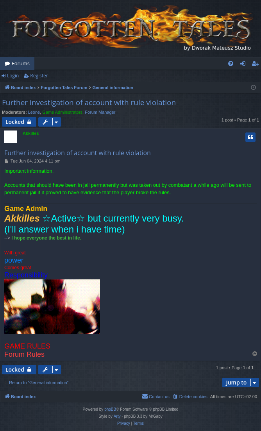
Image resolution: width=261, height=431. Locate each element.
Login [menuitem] (244, 65)
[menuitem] (231, 63)
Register (39, 75)
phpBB (110, 409)
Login (13, 75)
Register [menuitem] (256, 65)
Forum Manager (100, 112)
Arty (117, 416)
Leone (34, 112)
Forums (21, 63)
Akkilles (31, 133)
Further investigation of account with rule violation (89, 102)
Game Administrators (62, 112)
